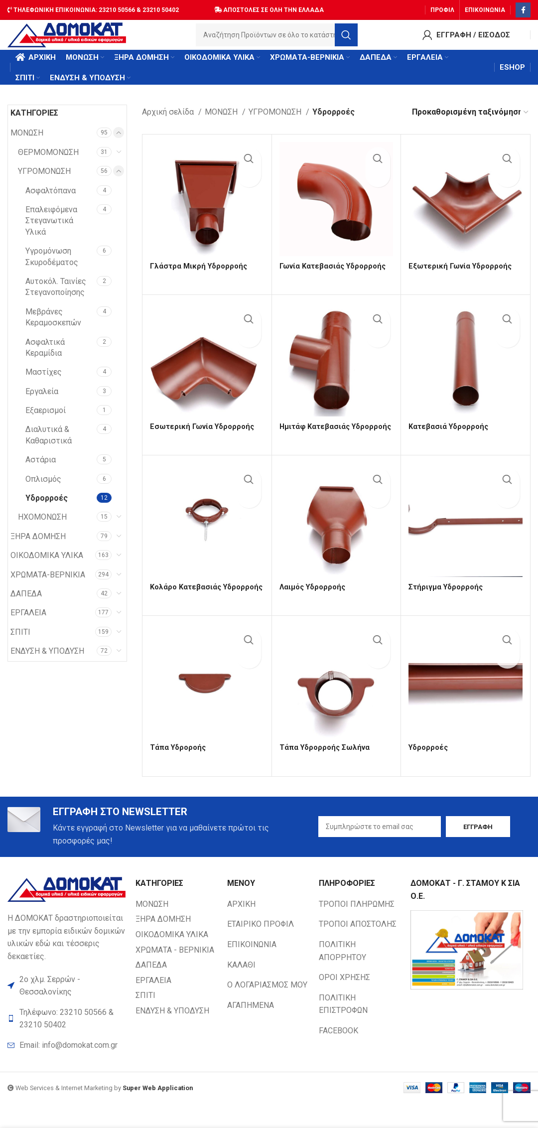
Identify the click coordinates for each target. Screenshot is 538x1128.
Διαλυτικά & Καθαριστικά (48, 444)
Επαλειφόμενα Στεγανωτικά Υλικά (51, 231)
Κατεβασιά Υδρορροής (450, 432)
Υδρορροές (46, 508)
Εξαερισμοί (45, 420)
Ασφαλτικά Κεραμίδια (45, 357)
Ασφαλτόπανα (50, 200)
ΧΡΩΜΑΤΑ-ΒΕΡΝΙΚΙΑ (47, 584)
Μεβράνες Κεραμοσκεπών (53, 327)
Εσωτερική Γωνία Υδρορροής (205, 432)
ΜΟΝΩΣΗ (26, 142)
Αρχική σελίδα (169, 122)
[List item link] (66, 1070)
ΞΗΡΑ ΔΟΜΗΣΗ (38, 546)
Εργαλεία (41, 401)
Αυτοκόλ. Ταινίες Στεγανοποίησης (55, 296)
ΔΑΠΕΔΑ (26, 603)
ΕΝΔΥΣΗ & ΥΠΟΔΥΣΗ (47, 661)
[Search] (280, 37)
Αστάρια (40, 469)
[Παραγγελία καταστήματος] (471, 122)
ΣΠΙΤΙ (20, 642)
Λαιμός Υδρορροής (314, 601)
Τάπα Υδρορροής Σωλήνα (327, 770)
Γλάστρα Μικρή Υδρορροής (200, 276)
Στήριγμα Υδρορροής (447, 601)
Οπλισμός (43, 489)
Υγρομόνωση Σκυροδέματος (51, 266)
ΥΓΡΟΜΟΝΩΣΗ (44, 181)
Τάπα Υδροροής (180, 770)
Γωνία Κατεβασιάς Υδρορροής (335, 276)
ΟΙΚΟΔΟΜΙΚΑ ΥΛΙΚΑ (46, 565)
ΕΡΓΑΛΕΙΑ (28, 622)
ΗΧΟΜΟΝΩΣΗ (42, 527)
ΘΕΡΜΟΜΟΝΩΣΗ (48, 162)
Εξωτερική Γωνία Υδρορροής (463, 276)
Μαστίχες (43, 382)
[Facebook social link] (523, 7)
